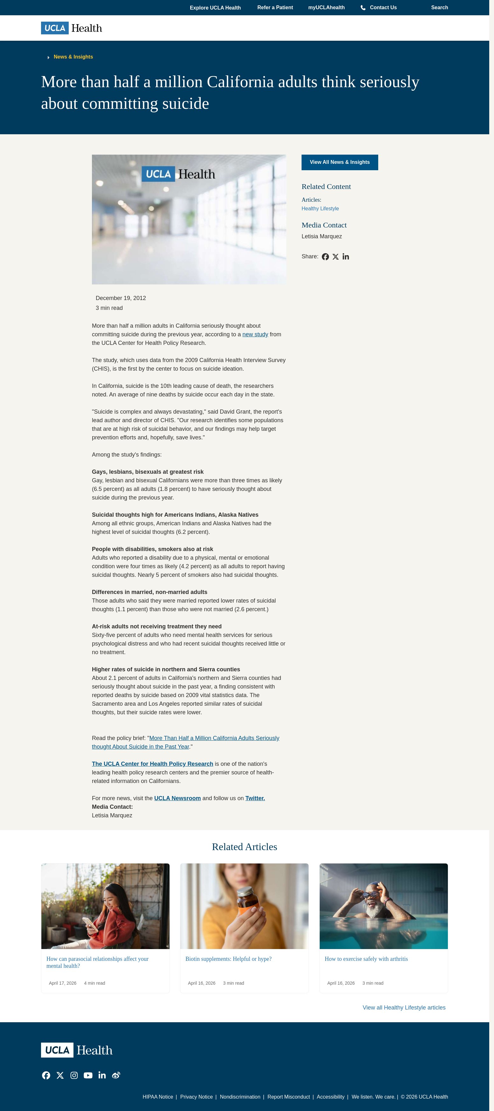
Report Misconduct (289, 1097)
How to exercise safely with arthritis (366, 959)
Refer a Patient (275, 7)
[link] (325, 256)
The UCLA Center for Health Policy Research (152, 764)
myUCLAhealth (326, 7)
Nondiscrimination (240, 1097)
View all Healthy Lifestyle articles (404, 1007)
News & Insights (73, 56)
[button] (216, 8)
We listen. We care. (374, 1097)
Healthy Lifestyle (320, 208)
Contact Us (383, 7)
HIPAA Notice (158, 1097)
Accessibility (330, 1097)
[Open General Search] (438, 7)
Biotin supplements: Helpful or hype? (228, 959)
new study (255, 334)
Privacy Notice (196, 1097)
